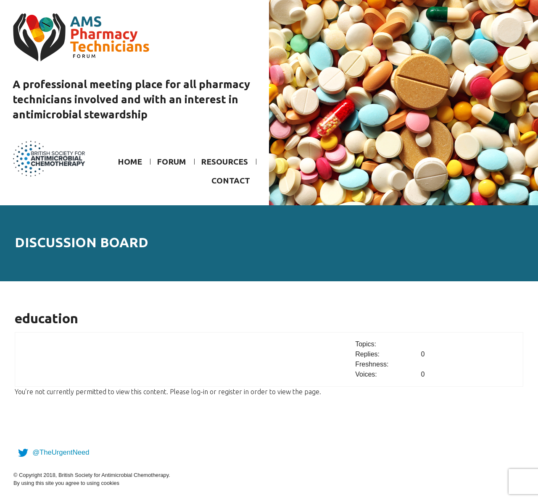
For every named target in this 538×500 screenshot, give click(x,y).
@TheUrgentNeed (52, 452)
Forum (171, 161)
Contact (230, 180)
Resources (224, 161)
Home (130, 161)
